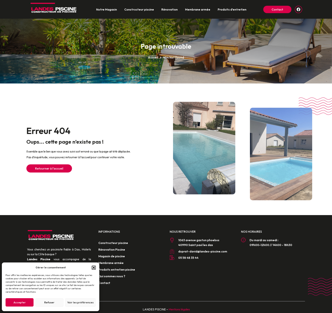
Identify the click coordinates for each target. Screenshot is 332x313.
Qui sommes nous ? (111, 276)
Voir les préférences (80, 302)
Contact (104, 283)
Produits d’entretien (232, 9)
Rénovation (169, 9)
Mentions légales (179, 309)
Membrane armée (197, 9)
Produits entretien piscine (116, 269)
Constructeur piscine (139, 9)
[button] (94, 268)
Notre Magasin (106, 9)
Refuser (49, 302)
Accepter (20, 302)
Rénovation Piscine (111, 249)
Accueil (153, 57)
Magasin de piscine (111, 256)
